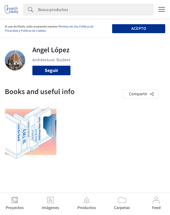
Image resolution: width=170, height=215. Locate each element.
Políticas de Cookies (33, 31)
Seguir (51, 70)
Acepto (138, 29)
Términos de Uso (68, 26)
